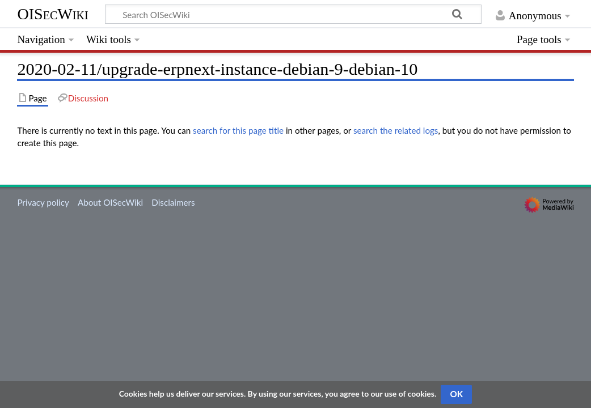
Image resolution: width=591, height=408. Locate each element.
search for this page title (238, 130)
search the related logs (395, 130)
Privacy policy (43, 202)
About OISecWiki (110, 202)
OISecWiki (52, 14)
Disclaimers (173, 202)
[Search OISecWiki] (293, 14)
